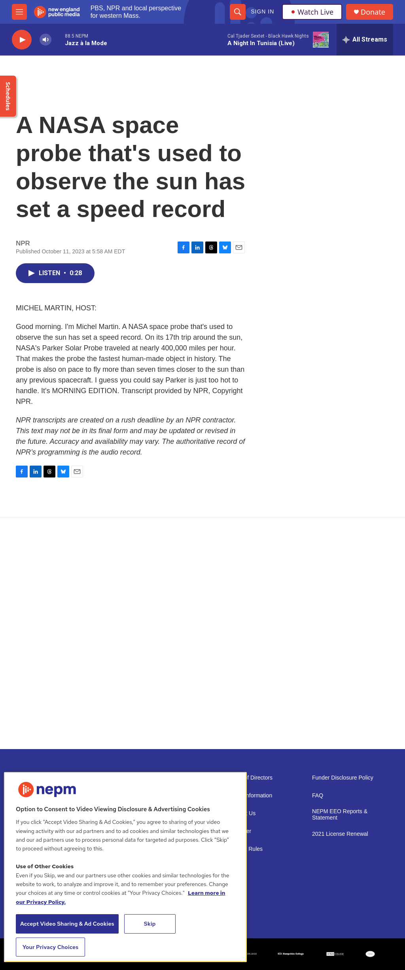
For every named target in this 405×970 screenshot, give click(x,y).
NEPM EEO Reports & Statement (339, 814)
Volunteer (239, 831)
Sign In (262, 11)
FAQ (317, 796)
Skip (150, 923)
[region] (125, 867)
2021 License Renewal (340, 834)
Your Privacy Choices (51, 947)
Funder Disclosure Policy (342, 778)
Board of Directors (250, 778)
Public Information (250, 796)
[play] (21, 39)
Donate (373, 12)
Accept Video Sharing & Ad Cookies (67, 923)
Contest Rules (245, 849)
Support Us (241, 813)
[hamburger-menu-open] (19, 12)
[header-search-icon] (238, 12)
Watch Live (312, 12)
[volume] (45, 40)
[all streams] (365, 39)
